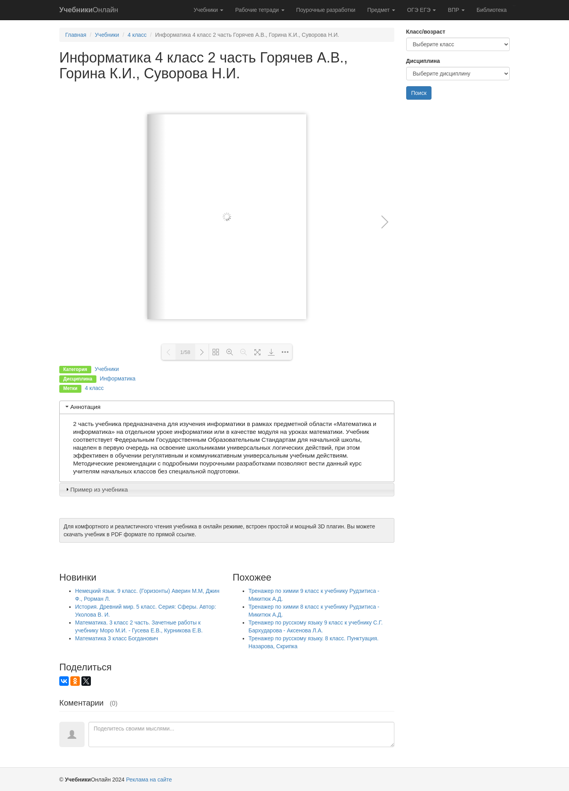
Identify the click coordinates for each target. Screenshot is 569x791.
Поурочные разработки (326, 10)
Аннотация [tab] (82, 406)
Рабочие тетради (259, 10)
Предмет (381, 10)
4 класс (137, 35)
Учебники (208, 10)
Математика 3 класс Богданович (116, 638)
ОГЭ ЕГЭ (421, 10)
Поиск (419, 93)
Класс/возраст (425, 31)
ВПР (456, 10)
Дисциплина (423, 61)
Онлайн (88, 10)
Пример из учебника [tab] (96, 489)
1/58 (185, 352)
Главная (75, 35)
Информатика (117, 378)
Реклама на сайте (149, 779)
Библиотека (492, 10)
